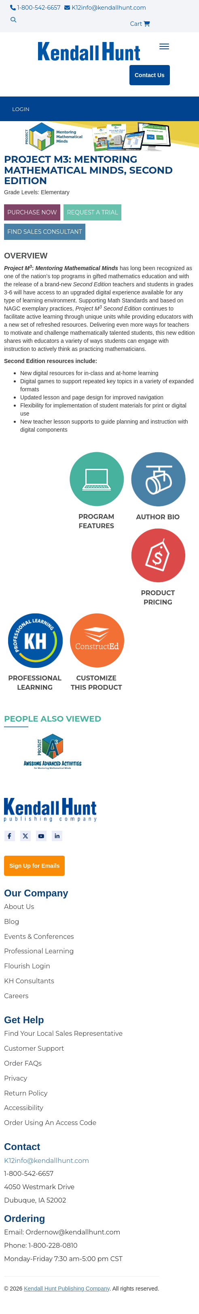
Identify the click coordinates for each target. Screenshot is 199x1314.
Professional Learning (39, 951)
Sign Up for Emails (34, 866)
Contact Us (150, 75)
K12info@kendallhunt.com (105, 7)
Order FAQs (23, 1063)
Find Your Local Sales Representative (63, 1033)
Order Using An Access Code (50, 1123)
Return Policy (25, 1093)
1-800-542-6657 (35, 7)
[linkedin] (57, 836)
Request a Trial (92, 212)
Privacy (15, 1078)
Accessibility (23, 1108)
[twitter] (25, 836)
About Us (19, 907)
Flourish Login (27, 966)
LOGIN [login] (21, 109)
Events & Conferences (39, 936)
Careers (16, 996)
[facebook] (9, 836)
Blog (11, 922)
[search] (13, 19)
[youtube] (41, 836)
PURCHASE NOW (32, 212)
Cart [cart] (140, 23)
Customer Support (34, 1048)
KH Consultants (29, 981)
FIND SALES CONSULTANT (44, 231)
